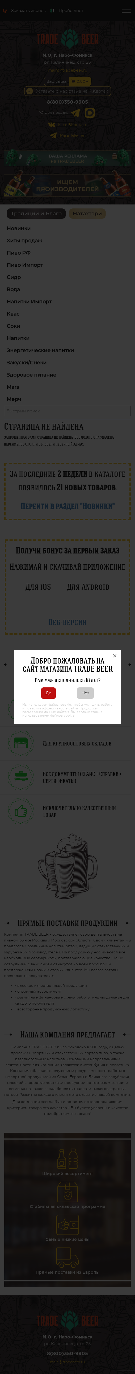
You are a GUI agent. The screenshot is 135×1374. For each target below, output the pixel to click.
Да (48, 693)
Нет (85, 693)
